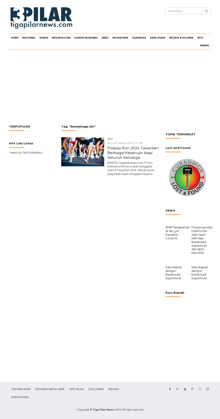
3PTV (200, 37)
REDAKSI (113, 389)
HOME (14, 37)
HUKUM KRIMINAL (86, 37)
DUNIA (44, 37)
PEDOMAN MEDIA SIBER (49, 389)
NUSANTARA (120, 37)
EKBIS (105, 37)
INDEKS (204, 45)
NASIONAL (29, 37)
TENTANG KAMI (20, 389)
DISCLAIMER (96, 389)
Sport (110, 138)
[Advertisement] (110, 87)
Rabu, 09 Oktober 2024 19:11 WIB (125, 143)
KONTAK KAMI (20, 397)
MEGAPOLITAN (61, 37)
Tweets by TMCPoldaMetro (26, 152)
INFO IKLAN (76, 389)
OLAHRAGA (139, 37)
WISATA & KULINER (181, 37)
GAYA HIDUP (157, 37)
